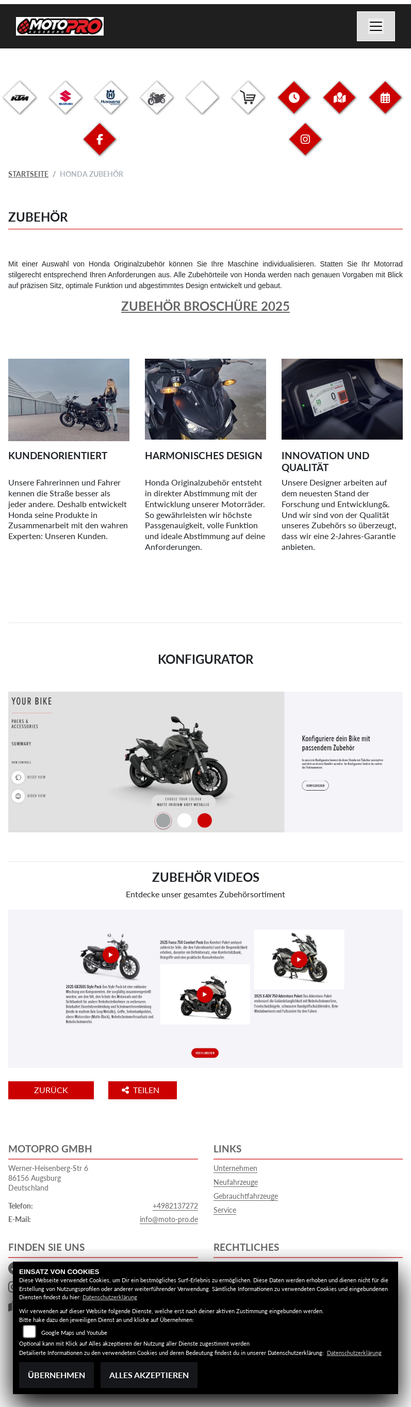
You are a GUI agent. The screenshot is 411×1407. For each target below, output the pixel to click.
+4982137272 (175, 1205)
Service (224, 1209)
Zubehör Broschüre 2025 (205, 305)
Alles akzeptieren (149, 1375)
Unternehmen (235, 1168)
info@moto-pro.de (169, 1219)
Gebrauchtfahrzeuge (245, 1196)
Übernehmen (56, 1375)
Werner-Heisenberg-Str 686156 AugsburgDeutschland (48, 1178)
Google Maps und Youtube (74, 1332)
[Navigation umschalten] (376, 26)
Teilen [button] (141, 1090)
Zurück (51, 1090)
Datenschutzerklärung (110, 1297)
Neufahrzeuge (235, 1182)
